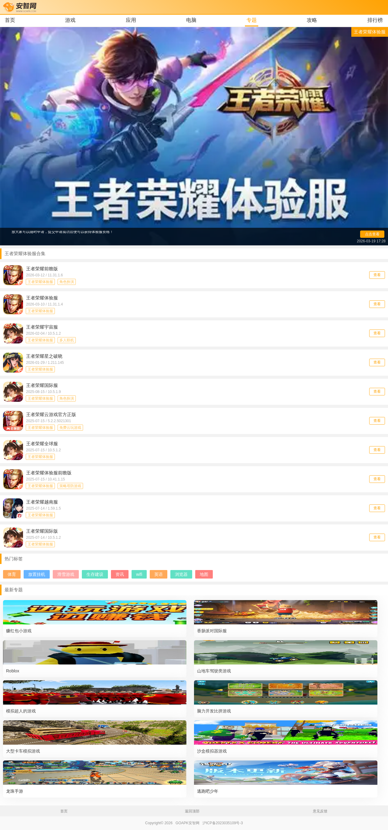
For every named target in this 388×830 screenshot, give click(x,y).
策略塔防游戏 (70, 486)
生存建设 (94, 574)
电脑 (191, 20)
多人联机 (66, 340)
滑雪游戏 (65, 574)
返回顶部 (192, 811)
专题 (251, 20)
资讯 (119, 574)
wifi (139, 574)
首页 (10, 20)
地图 (204, 574)
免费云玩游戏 (70, 427)
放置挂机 (36, 574)
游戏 (70, 20)
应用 (131, 20)
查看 (377, 275)
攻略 (312, 20)
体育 (12, 574)
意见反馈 (320, 811)
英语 (158, 574)
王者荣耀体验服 (40, 282)
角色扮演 (66, 282)
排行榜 (375, 20)
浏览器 (181, 574)
